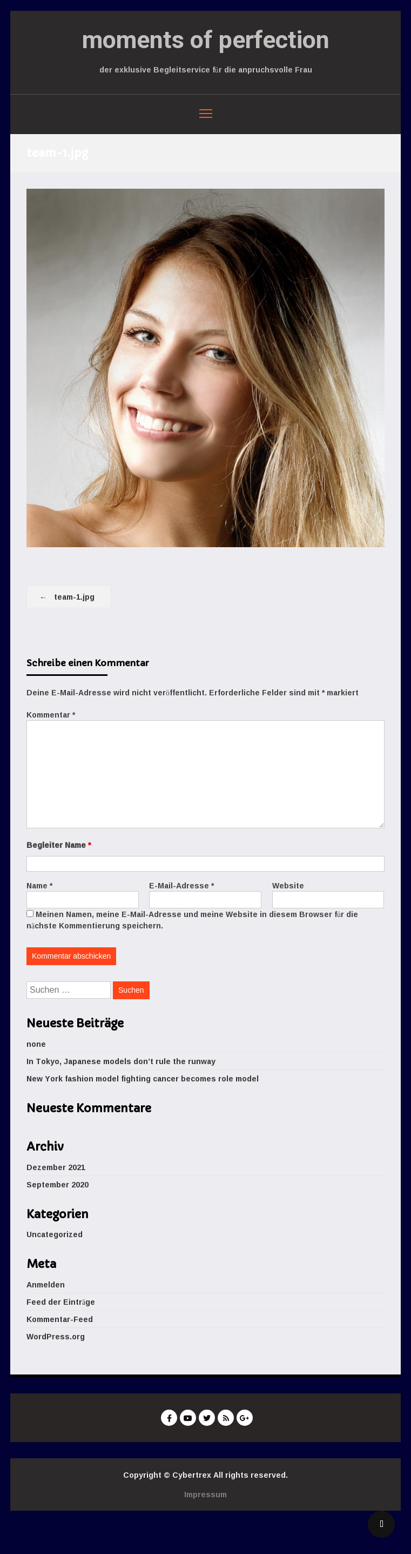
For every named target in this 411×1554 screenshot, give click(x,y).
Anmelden (45, 1284)
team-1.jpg (74, 596)
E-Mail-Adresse (181, 885)
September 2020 (57, 1184)
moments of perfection (205, 39)
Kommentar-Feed (59, 1319)
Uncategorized (54, 1234)
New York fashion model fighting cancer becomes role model (142, 1078)
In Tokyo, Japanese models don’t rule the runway (120, 1061)
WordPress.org (55, 1336)
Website (288, 885)
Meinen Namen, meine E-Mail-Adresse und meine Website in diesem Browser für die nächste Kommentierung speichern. (192, 920)
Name (39, 885)
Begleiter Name (58, 845)
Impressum (205, 1494)
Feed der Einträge (60, 1301)
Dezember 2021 (55, 1167)
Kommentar (50, 714)
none (36, 1044)
